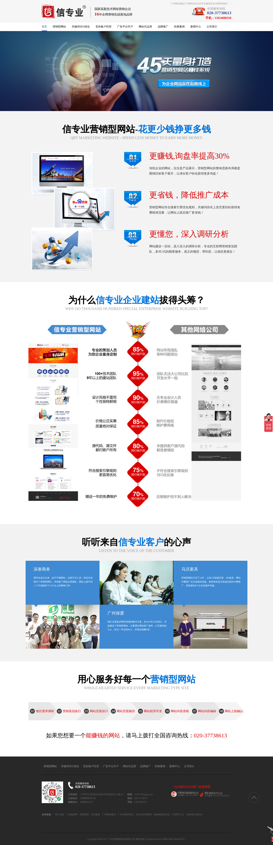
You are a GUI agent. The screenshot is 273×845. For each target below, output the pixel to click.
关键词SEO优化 (81, 26)
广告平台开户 (125, 26)
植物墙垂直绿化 (161, 814)
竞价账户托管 (103, 26)
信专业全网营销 (143, 814)
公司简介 (212, 26)
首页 (44, 26)
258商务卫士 (177, 814)
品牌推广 (163, 26)
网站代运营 (145, 26)
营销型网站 (59, 26)
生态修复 (95, 814)
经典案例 (179, 26)
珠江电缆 (59, 814)
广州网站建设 (108, 814)
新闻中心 (195, 26)
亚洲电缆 (84, 814)
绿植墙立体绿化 (194, 814)
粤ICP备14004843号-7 (175, 839)
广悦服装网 (72, 814)
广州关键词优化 (125, 814)
